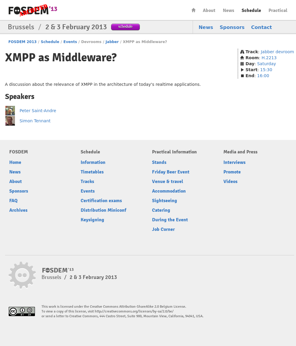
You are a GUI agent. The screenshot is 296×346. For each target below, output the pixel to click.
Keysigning (92, 220)
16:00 (263, 75)
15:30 (266, 69)
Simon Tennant (35, 120)
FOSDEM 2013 (22, 42)
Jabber (112, 42)
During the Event (170, 220)
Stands (159, 162)
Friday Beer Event (170, 172)
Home (193, 10)
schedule (125, 26)
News (228, 10)
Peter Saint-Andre (38, 110)
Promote (232, 172)
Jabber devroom (277, 51)
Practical (278, 10)
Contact (261, 27)
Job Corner (163, 229)
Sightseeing (164, 201)
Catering (161, 210)
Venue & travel (167, 182)
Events (70, 42)
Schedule (251, 10)
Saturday (266, 63)
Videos (230, 182)
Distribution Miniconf (103, 210)
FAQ (13, 201)
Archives (18, 210)
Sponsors (232, 27)
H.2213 (269, 57)
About (209, 10)
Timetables (92, 172)
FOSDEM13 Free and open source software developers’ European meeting (33, 10)
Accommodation (169, 191)
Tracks (87, 182)
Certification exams (101, 201)
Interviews (234, 162)
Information (93, 162)
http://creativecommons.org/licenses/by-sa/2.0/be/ (134, 311)
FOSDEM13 (58, 270)
